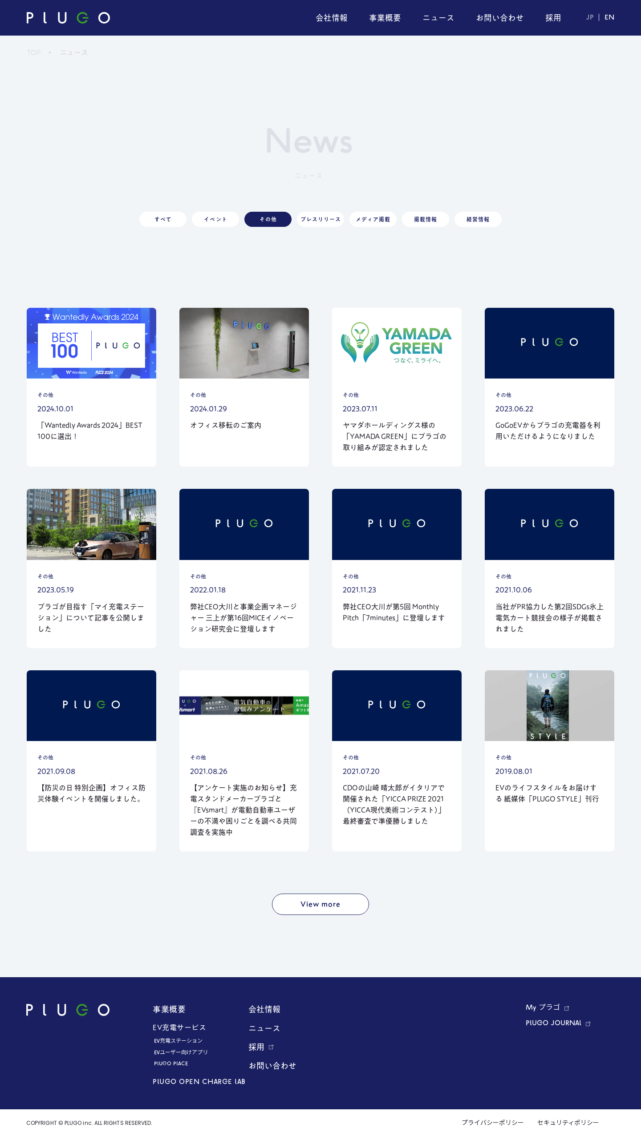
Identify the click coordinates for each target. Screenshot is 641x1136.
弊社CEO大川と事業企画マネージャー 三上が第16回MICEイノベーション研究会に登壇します (243, 617)
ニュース (264, 1028)
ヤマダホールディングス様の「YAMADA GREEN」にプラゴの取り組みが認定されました (394, 436)
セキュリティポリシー (568, 1123)
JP (590, 17)
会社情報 (264, 1009)
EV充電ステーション (178, 1041)
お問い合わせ (272, 1066)
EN (609, 17)
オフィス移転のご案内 (225, 425)
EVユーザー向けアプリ (181, 1052)
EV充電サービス (179, 1027)
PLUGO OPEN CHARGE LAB (199, 1082)
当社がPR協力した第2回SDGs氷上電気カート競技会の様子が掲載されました (549, 617)
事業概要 (169, 1009)
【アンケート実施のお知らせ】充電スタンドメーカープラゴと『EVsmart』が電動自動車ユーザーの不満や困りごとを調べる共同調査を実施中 (243, 810)
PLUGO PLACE (171, 1064)
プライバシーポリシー (493, 1123)
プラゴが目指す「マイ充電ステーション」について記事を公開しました (90, 617)
